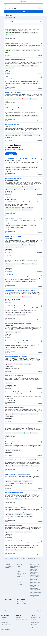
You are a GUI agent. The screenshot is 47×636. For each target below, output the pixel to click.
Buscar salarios (34, 624)
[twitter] (41, 611)
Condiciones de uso (35, 620)
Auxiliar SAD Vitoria (10, 276)
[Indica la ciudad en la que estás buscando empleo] (23, 8)
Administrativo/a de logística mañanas (15, 408)
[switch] (41, 21)
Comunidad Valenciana (21, 569)
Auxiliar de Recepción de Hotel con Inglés (16, 357)
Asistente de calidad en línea (13, 237)
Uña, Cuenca (19, 585)
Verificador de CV (34, 627)
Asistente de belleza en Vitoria (13, 107)
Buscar (23, 11)
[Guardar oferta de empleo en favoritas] (41, 26)
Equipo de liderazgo (5, 622)
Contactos (3, 620)
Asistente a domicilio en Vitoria (13, 92)
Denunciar (38, 40)
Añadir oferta (18, 617)
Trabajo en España (34, 619)
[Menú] (1, 1)
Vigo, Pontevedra (20, 571)
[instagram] (37, 611)
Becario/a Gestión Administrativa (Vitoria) (16, 342)
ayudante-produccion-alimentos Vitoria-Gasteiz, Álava (35, 591)
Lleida (18, 567)
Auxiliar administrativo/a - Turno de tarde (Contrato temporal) (21, 460)
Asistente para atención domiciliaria (15, 59)
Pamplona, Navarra (20, 579)
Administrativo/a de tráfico (12, 124)
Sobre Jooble (3, 617)
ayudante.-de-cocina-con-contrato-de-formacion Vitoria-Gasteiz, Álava (35, 578)
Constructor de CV (34, 626)
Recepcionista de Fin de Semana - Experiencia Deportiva (20, 393)
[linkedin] (44, 611)
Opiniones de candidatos (6, 626)
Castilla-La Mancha (21, 577)
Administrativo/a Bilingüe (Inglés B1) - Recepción (18, 324)
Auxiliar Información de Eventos (13, 257)
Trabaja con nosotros (5, 627)
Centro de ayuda (4, 619)
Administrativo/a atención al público (15, 509)
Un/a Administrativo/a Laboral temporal (15, 443)
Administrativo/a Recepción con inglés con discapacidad (20, 307)
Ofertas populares (20, 603)
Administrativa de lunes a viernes (14, 493)
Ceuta (18, 572)
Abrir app (44, 1)
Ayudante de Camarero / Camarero (14, 26)
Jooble (8, 633)
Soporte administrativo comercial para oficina (17, 475)
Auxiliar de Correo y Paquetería (13, 220)
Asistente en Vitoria (10, 76)
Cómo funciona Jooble (5, 624)
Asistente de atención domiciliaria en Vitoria (17, 43)
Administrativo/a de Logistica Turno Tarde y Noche (18, 542)
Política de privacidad (35, 622)
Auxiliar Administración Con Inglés (14, 426)
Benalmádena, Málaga (21, 583)
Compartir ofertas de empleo (21, 619)
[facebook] (34, 611)
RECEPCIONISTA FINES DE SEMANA (14, 376)
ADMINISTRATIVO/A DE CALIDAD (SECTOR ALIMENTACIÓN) (20, 160)
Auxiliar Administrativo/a (11, 199)
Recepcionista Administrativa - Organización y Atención (20, 291)
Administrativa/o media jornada (13, 179)
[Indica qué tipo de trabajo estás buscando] (23, 4)
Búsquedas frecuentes (10, 563)
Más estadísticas (9, 19)
